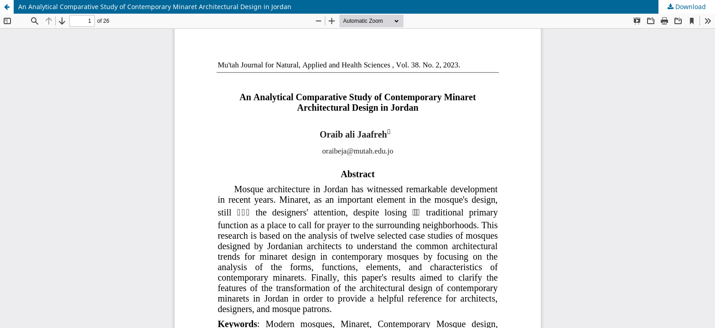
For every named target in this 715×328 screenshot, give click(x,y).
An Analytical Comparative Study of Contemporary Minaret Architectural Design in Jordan (154, 6)
